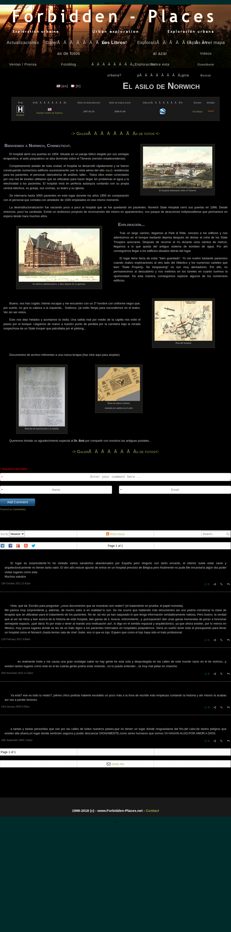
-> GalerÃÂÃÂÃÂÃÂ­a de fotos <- (115, 133)
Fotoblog (68, 64)
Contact (152, 811)
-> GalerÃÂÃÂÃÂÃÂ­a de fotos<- (115, 451)
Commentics (19, 509)
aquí (108, 170)
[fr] (76, 86)
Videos (206, 53)
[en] (63, 86)
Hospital (20, 113)
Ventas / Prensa (23, 64)
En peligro (198, 111)
